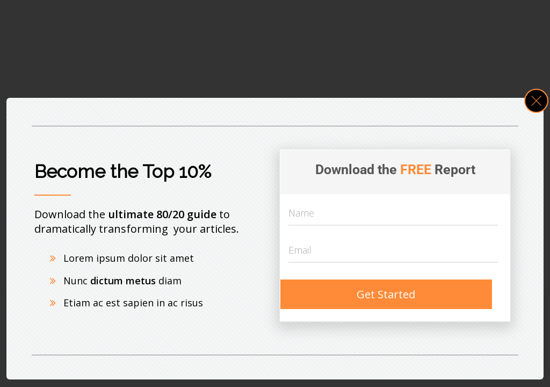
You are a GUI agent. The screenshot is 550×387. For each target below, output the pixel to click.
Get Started (386, 294)
